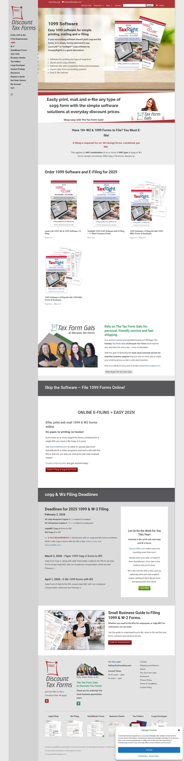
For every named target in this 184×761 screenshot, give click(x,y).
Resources (97, 5)
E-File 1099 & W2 (18, 34)
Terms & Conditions (148, 684)
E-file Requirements (19, 38)
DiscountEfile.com (58, 447)
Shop (108, 5)
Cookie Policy (143, 756)
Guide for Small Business (120, 642)
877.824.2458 (55, 2)
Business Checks (18, 57)
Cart (12, 87)
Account (118, 5)
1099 (13, 42)
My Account (16, 83)
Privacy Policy (154, 756)
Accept (149, 750)
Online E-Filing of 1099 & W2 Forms (61, 470)
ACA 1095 (15, 53)
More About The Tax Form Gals (119, 372)
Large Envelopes (18, 64)
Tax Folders (16, 60)
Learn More (144, 588)
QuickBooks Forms (19, 49)
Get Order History (18, 79)
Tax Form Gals (86, 5)
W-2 (12, 45)
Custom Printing (18, 68)
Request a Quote (18, 76)
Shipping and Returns (149, 665)
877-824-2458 (114, 662)
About (142, 669)
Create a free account (56, 463)
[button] (179, 730)
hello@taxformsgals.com (149, 366)
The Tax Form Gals (148, 673)
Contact (143, 662)
